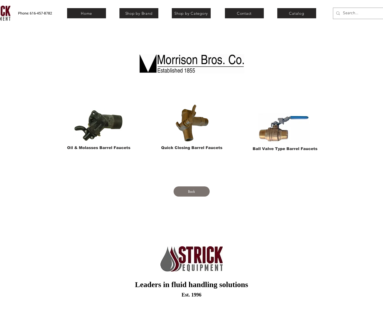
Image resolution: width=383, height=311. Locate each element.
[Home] (86, 13)
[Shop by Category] (191, 13)
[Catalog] (296, 13)
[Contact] (244, 13)
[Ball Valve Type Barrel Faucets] (285, 148)
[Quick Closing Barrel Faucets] (191, 147)
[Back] (192, 191)
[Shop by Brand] (138, 13)
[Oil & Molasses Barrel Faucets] (99, 147)
